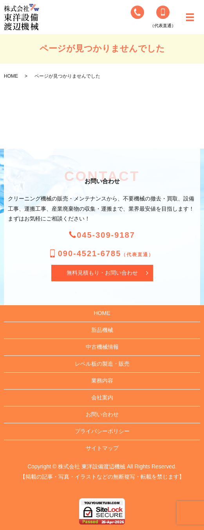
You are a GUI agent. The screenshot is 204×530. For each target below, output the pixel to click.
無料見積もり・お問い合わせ (102, 273)
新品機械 (102, 330)
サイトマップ (102, 448)
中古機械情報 (102, 347)
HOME (11, 76)
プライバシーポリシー (102, 431)
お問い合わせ (102, 414)
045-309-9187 (106, 235)
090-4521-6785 (106, 253)
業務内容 (102, 380)
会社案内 (102, 397)
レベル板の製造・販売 (102, 364)
